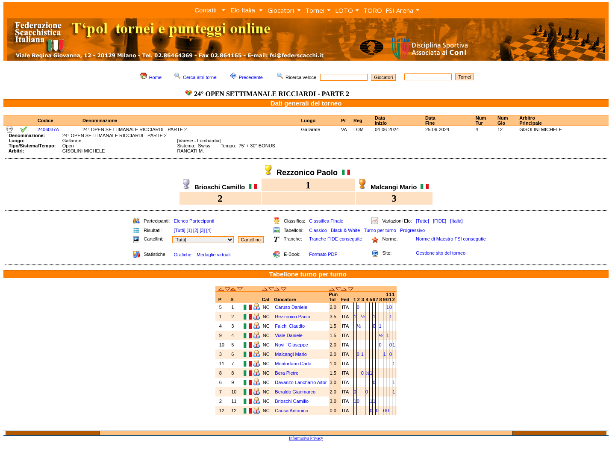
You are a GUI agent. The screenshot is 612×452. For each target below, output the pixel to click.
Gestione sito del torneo (440, 252)
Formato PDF (323, 254)
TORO (372, 10)
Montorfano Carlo (293, 363)
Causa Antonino (291, 410)
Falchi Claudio (290, 326)
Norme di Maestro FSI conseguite (451, 238)
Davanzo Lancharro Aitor (301, 382)
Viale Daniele (289, 335)
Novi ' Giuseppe (291, 344)
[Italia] (456, 220)
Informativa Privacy (306, 438)
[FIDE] (439, 220)
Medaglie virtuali (213, 254)
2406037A (48, 129)
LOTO (344, 10)
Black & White (345, 230)
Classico (318, 230)
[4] (208, 230)
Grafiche (182, 254)
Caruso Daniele (291, 307)
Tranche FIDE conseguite (335, 238)
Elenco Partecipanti (194, 220)
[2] (195, 230)
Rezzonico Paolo (292, 316)
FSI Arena (399, 10)
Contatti (205, 10)
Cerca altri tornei (200, 77)
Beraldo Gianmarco (295, 391)
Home (155, 77)
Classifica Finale (326, 220)
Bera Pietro (286, 373)
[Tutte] (422, 220)
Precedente (251, 77)
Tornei (314, 10)
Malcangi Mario (291, 354)
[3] (202, 230)
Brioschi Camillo (292, 401)
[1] (189, 230)
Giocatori (281, 10)
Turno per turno (380, 230)
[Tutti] (179, 230)
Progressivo (412, 230)
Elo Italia (242, 10)
